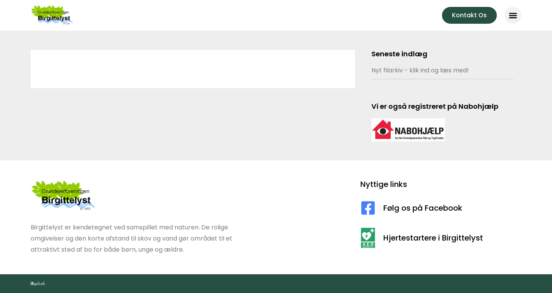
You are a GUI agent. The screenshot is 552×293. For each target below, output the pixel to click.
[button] (512, 15)
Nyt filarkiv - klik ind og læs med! (420, 70)
